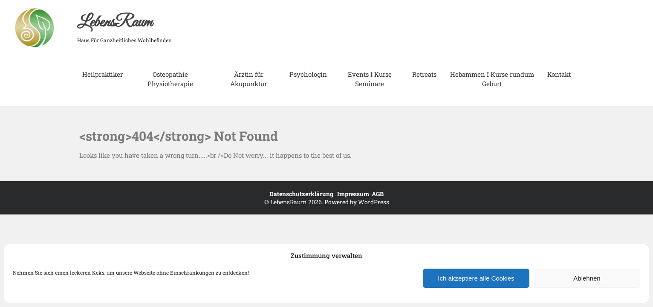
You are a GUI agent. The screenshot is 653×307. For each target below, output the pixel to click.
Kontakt (559, 74)
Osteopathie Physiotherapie (170, 79)
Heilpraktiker (102, 74)
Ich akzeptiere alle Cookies (476, 278)
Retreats (424, 74)
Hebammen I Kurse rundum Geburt (492, 79)
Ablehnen (586, 278)
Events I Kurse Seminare (370, 79)
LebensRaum (114, 22)
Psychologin (308, 74)
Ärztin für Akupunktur (248, 79)
